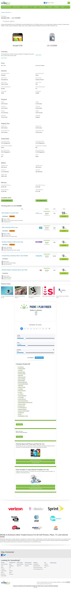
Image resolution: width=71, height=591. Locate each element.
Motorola (11, 570)
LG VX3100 (20, 394)
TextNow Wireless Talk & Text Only (12, 242)
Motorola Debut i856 (22, 382)
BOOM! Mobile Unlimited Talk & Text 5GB (14, 270)
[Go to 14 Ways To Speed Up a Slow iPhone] (7, 290)
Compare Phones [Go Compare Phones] (35, 462)
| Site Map (64, 582)
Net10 (2, 572)
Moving (62, 6)
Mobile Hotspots (20, 564)
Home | (38, 582)
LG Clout (20, 392)
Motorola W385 (21, 380)
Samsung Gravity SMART (23, 410)
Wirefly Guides (53, 562)
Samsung (11, 574)
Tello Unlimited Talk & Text (10, 227)
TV (30, 6)
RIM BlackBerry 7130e (23, 416)
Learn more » (4, 57)
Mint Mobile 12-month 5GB (10, 213)
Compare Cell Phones (6, 12)
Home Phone (25, 6)
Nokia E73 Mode (21, 387)
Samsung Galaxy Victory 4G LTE (25, 402)
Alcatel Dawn (21, 412)
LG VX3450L (21, 397)
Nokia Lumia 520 (21, 377)
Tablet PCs (19, 565)
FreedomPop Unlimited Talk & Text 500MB (15, 255)
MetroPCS (3, 574)
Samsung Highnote (22, 409)
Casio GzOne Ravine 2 (23, 400)
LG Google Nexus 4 (22, 407)
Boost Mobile (3, 575)
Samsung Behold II (22, 395)
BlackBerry (11, 565)
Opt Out (68, 582)
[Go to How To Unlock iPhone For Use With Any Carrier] (35, 290)
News (49, 2)
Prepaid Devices (36, 565)
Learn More (19, 424)
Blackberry (46, 565)
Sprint (2, 567)
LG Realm (20, 370)
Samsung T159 (21, 405)
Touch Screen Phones (37, 567)
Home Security (42, 6)
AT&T (2, 565)
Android (45, 564)
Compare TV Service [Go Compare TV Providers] (35, 485)
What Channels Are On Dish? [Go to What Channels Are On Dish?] (48, 296)
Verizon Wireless (4, 564)
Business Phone (16, 6)
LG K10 (19, 414)
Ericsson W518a (21, 378)
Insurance (50, 6)
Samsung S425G (22, 373)
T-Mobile (3, 569)
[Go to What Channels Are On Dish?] (48, 290)
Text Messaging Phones (38, 569)
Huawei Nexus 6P (22, 399)
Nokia (10, 572)
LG (9, 569)
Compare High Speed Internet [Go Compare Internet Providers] (35, 488)
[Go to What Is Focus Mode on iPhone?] (21, 290)
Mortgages (56, 6)
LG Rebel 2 (20, 389)
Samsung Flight (21, 372)
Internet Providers (28, 564)
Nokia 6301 (20, 375)
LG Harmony (21, 366)
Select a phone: (36, 310)
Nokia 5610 (20, 385)
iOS (45, 567)
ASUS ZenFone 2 (22, 390)
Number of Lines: (35, 325)
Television (27, 565)
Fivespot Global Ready (23, 383)
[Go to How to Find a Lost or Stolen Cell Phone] (62, 290)
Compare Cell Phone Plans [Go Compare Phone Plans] (35, 460)
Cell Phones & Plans (6, 6)
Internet (35, 6)
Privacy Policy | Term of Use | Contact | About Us (50, 582)
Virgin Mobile (3, 570)
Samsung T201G (22, 404)
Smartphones (36, 564)
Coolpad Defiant (21, 368)
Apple (10, 564)
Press (52, 2)
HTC (10, 567)
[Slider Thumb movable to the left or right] (25, 339)
